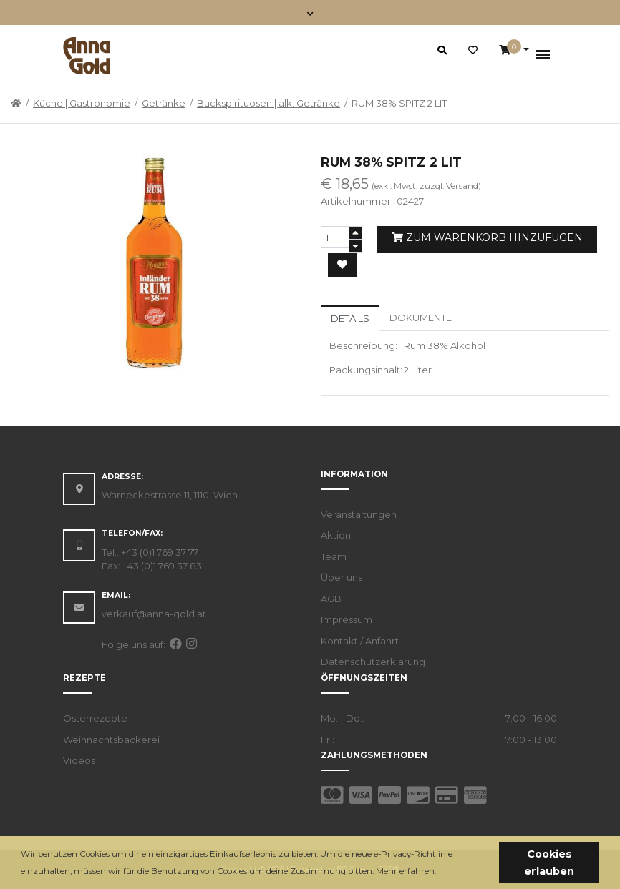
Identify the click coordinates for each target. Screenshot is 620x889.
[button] (440, 872)
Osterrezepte (95, 718)
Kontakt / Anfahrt (360, 641)
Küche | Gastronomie (81, 103)
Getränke (163, 103)
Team (334, 556)
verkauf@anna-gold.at (154, 613)
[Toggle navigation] (310, 12)
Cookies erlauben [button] (549, 863)
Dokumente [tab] (420, 317)
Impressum (346, 619)
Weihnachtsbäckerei (111, 739)
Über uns (341, 577)
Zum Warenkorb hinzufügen (487, 237)
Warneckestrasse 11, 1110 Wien (170, 495)
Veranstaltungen (359, 514)
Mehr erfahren (405, 871)
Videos (79, 760)
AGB (331, 598)
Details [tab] (350, 318)
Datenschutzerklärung (373, 661)
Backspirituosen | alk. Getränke (268, 103)
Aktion (336, 535)
